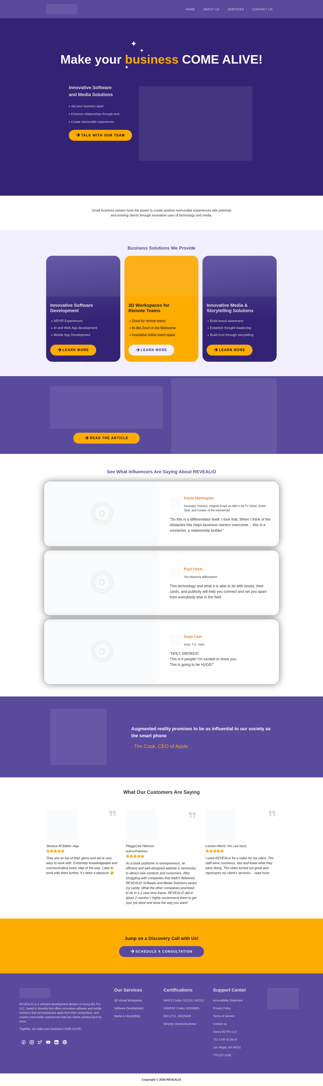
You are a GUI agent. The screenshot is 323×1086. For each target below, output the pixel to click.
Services (236, 9)
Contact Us (262, 9)
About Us (211, 9)
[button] (101, 514)
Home (190, 9)
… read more (259, 873)
